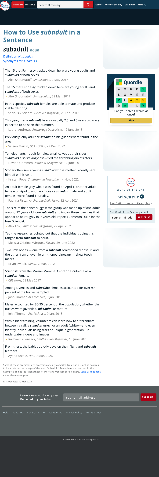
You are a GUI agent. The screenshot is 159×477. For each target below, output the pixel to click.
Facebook (116, 421)
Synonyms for (20, 61)
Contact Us (56, 412)
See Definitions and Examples (130, 203)
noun (34, 49)
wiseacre (128, 196)
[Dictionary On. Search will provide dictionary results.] (24, 4)
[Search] (65, 4)
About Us (18, 412)
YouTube (139, 421)
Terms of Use (93, 412)
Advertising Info (37, 412)
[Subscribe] (148, 397)
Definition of (19, 56)
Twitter (127, 421)
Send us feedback (91, 371)
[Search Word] (88, 4)
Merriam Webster (11, 396)
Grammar (130, 4)
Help (6, 412)
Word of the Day (113, 4)
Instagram (150, 421)
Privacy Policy (75, 412)
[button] (142, 4)
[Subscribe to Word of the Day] (122, 217)
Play (131, 120)
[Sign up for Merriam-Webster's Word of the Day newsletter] (101, 397)
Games (98, 4)
